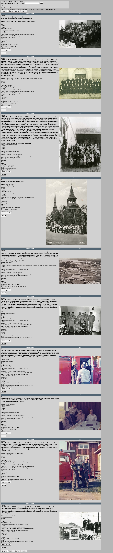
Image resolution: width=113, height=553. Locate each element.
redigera (61, 49)
